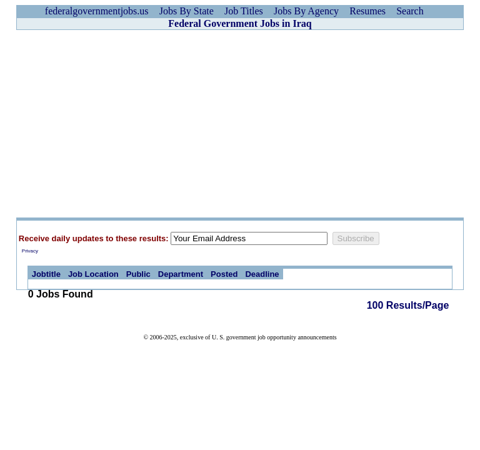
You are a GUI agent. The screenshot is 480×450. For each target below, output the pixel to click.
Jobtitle (46, 274)
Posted (224, 274)
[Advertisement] (240, 123)
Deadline (262, 274)
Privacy (30, 251)
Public (138, 274)
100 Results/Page (408, 305)
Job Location (93, 274)
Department (180, 274)
